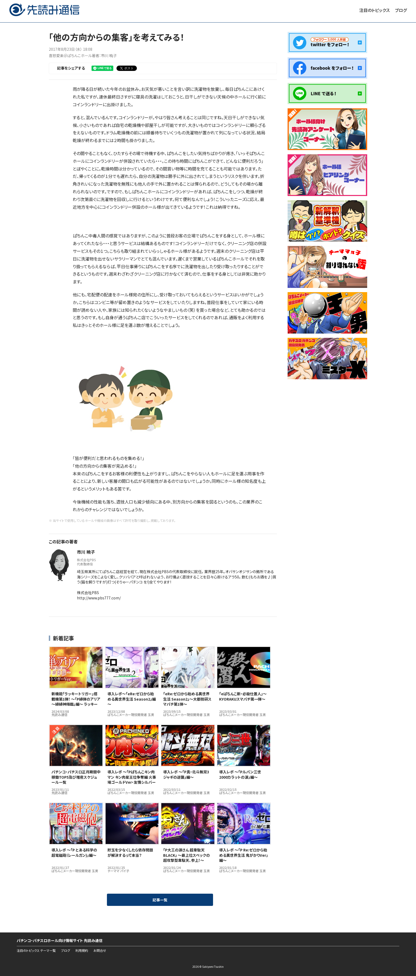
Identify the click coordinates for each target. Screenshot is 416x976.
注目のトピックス (374, 10)
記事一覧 (160, 899)
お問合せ (99, 950)
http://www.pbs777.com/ (99, 597)
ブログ (401, 10)
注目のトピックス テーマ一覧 (36, 950)
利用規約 (81, 950)
